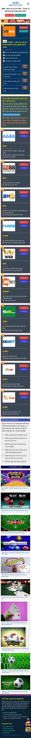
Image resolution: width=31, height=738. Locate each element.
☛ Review (24, 136)
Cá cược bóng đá (8, 726)
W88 (3, 423)
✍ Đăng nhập (24, 31)
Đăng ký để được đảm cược (11, 114)
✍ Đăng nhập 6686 (20, 15)
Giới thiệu (4, 735)
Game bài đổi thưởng (9, 730)
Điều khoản (17, 735)
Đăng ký (24, 66)
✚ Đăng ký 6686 (9, 15)
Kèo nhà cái (6, 732)
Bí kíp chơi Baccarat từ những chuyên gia (13, 532)
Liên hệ (10, 735)
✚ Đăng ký (24, 27)
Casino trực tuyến (8, 728)
